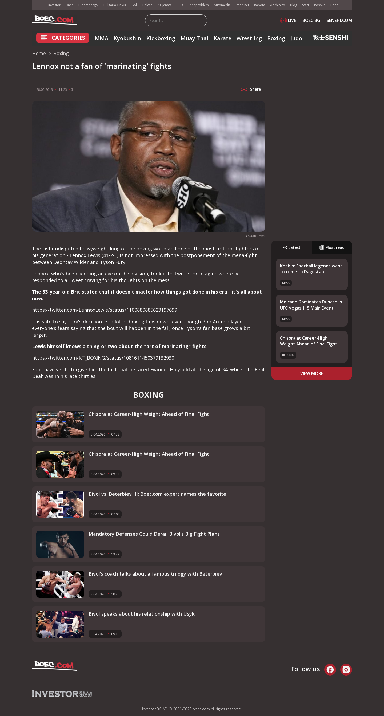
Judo (296, 38)
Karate (222, 38)
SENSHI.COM (339, 20)
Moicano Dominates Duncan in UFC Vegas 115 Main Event (311, 305)
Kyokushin (127, 38)
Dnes (69, 5)
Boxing (276, 38)
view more (311, 373)
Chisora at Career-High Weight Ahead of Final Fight (308, 341)
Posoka (319, 5)
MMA (101, 38)
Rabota (259, 5)
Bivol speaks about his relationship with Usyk (142, 614)
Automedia (222, 5)
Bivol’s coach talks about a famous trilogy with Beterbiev (155, 574)
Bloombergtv (88, 5)
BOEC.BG (311, 20)
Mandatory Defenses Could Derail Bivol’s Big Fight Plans (154, 534)
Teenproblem (198, 5)
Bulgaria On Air (114, 5)
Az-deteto (277, 5)
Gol (134, 5)
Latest (292, 247)
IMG (38, 5)
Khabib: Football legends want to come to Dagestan (311, 269)
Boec (334, 5)
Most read (332, 247)
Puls (180, 5)
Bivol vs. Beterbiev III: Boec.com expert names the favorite (157, 494)
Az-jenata (165, 5)
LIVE (288, 20)
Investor (54, 5)
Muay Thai (194, 38)
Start (305, 5)
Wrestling (249, 38)
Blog (293, 5)
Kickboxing (160, 38)
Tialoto (147, 5)
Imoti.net (242, 5)
